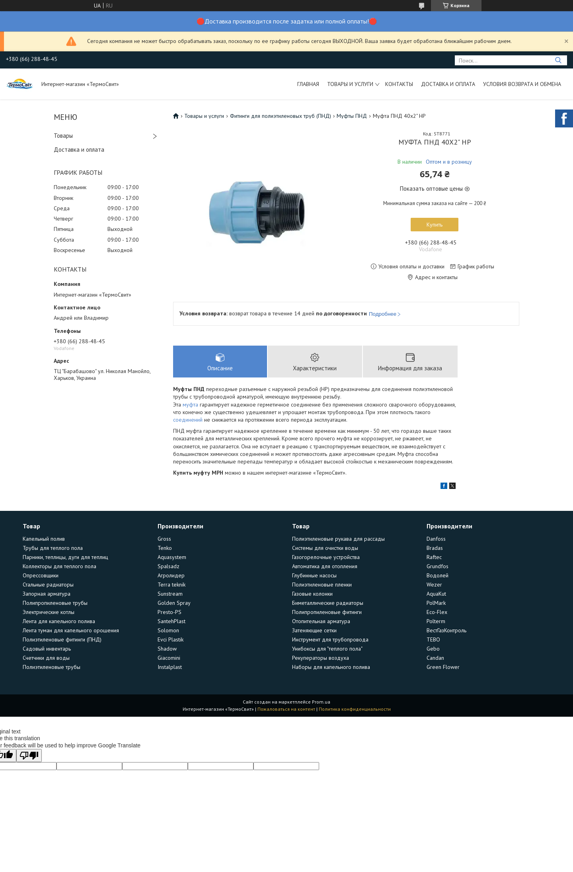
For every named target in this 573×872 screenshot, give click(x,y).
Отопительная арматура (321, 621)
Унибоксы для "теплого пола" (327, 649)
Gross (164, 539)
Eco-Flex (437, 612)
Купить (434, 224)
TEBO (433, 639)
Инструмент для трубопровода (330, 639)
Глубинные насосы (314, 575)
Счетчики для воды (46, 658)
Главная (308, 84)
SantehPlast (171, 621)
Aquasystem (172, 557)
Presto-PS (169, 612)
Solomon (168, 630)
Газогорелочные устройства (326, 557)
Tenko (165, 548)
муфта (190, 405)
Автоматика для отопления (324, 566)
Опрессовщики (40, 575)
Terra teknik (171, 585)
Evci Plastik (170, 639)
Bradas (435, 548)
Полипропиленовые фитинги (327, 612)
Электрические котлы (48, 612)
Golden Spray (174, 603)
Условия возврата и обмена (522, 84)
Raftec (434, 557)
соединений (188, 420)
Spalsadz (168, 566)
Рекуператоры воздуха (320, 658)
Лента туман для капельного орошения (71, 630)
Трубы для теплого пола (53, 548)
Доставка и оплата (448, 84)
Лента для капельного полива (59, 621)
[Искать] (558, 60)
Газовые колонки (312, 594)
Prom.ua (321, 702)
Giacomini (169, 658)
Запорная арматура (46, 594)
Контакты (399, 84)
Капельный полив (44, 539)
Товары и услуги (350, 84)
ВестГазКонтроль (446, 630)
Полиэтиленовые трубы (51, 667)
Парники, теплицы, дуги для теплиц (65, 557)
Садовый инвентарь (47, 649)
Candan (435, 658)
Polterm (436, 621)
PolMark (436, 603)
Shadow (167, 649)
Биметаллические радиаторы (327, 603)
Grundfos (437, 566)
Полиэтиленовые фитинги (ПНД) (62, 639)
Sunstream (170, 594)
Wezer (434, 585)
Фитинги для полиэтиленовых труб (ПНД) (280, 116)
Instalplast (170, 667)
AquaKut (436, 594)
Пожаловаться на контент (286, 709)
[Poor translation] (29, 756)
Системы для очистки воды (325, 548)
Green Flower (443, 667)
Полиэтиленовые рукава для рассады (338, 539)
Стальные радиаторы (48, 585)
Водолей (437, 575)
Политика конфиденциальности (355, 709)
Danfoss (436, 539)
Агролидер (171, 575)
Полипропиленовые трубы (55, 603)
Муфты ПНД (352, 116)
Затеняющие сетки (314, 630)
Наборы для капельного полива (331, 667)
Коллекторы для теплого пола (59, 566)
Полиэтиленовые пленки (322, 585)
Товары (63, 135)
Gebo (433, 649)
